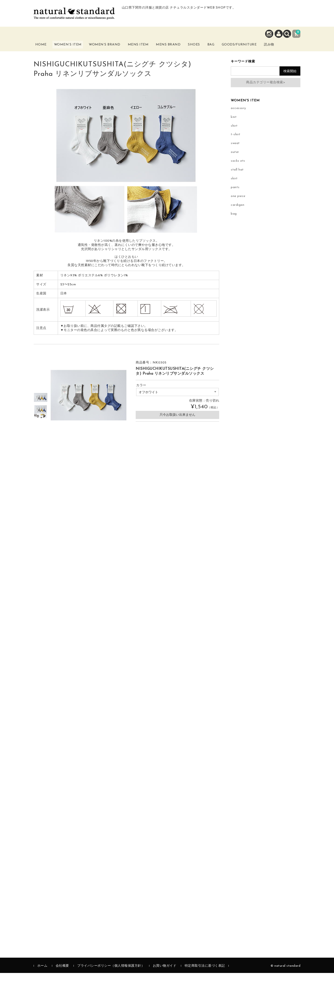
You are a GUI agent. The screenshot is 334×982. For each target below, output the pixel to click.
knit (234, 126)
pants (235, 196)
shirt (234, 135)
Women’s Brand (111, 50)
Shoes (203, 48)
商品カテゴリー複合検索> (265, 91)
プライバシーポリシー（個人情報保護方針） (111, 975)
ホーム (42, 975)
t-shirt (236, 143)
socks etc (238, 170)
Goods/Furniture (257, 48)
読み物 (291, 50)
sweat (235, 152)
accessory (238, 117)
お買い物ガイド (165, 975)
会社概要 (62, 975)
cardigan (237, 214)
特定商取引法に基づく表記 (205, 975)
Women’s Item (74, 50)
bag (234, 223)
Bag (224, 48)
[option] (41, 407)
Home (44, 48)
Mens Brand (175, 50)
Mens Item (145, 50)
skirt (234, 188)
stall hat (237, 179)
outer (235, 161)
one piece (238, 205)
